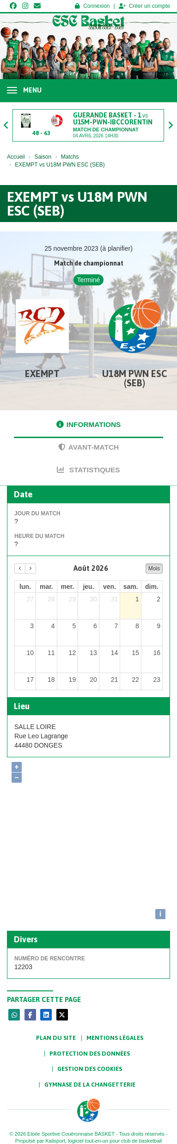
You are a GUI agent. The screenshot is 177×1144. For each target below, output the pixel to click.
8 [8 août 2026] (137, 626)
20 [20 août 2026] (93, 679)
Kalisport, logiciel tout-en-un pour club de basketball (103, 1141)
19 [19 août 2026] (72, 679)
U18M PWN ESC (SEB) (134, 378)
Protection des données (89, 1053)
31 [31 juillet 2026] (114, 599)
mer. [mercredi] (67, 586)
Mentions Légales (114, 1037)
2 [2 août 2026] (158, 599)
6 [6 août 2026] (95, 626)
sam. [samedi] (130, 586)
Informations (88, 424)
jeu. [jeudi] (88, 586)
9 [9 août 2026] (158, 626)
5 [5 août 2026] (74, 626)
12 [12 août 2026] (72, 652)
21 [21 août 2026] (114, 679)
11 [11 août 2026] (51, 652)
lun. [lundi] (25, 586)
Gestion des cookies (89, 1068)
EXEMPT (42, 373)
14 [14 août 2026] (114, 652)
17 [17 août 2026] (30, 679)
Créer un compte (144, 6)
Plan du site (56, 1037)
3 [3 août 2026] (32, 626)
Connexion (92, 6)
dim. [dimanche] (152, 586)
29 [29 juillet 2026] (72, 599)
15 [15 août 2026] (135, 652)
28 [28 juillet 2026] (51, 599)
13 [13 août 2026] (93, 652)
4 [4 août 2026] (53, 626)
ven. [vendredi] (109, 586)
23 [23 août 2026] (156, 679)
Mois (154, 568)
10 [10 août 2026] (30, 652)
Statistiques (88, 470)
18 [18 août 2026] (51, 679)
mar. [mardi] (46, 586)
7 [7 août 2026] (116, 626)
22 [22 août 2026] (135, 679)
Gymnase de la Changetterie (89, 1084)
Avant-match (88, 447)
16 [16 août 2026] (156, 652)
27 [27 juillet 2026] (30, 599)
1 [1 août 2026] (137, 599)
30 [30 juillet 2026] (93, 599)
